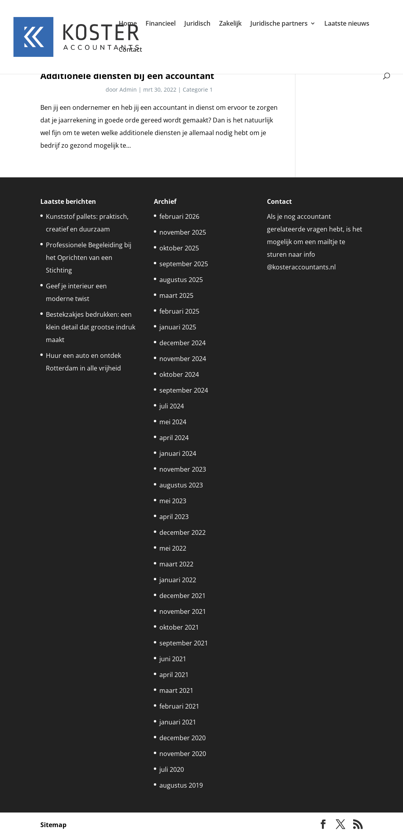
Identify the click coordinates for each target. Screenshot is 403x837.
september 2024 (183, 390)
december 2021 (182, 595)
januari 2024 (177, 453)
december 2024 (182, 343)
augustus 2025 (181, 279)
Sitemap (53, 824)
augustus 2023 (181, 485)
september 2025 (183, 264)
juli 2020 (171, 769)
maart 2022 (176, 564)
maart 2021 (176, 690)
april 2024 (174, 437)
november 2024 (182, 358)
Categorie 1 (198, 89)
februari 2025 (179, 311)
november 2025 (182, 232)
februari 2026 (179, 216)
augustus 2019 (181, 785)
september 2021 (183, 643)
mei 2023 (172, 501)
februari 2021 (179, 706)
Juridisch (197, 24)
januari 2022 (177, 580)
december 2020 (182, 738)
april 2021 (174, 674)
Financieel (161, 24)
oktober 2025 (179, 248)
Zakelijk (230, 24)
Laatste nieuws (346, 24)
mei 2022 (172, 548)
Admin (128, 89)
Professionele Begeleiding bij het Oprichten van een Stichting (88, 258)
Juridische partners (279, 24)
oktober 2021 (179, 627)
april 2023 (174, 516)
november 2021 (182, 611)
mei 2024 (172, 422)
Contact (130, 50)
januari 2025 (177, 327)
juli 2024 (171, 406)
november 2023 (182, 469)
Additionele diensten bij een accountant (127, 75)
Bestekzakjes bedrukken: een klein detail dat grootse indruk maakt (90, 327)
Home (128, 24)
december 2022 (182, 532)
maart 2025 (176, 295)
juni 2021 (172, 659)
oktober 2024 (179, 374)
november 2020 (182, 753)
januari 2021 (177, 722)
